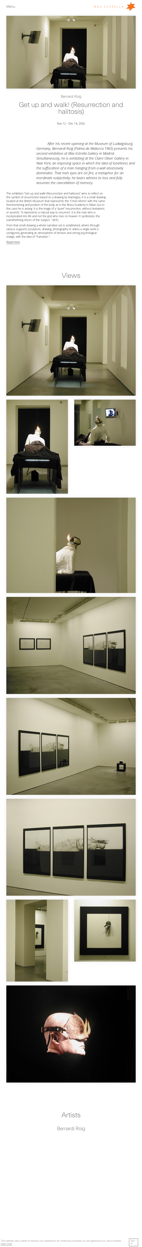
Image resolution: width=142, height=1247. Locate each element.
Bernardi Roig (71, 97)
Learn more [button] (6, 1243)
